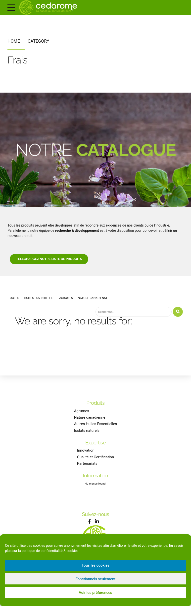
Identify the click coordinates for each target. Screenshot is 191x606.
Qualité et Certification (95, 460)
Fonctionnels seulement (96, 579)
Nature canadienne (89, 421)
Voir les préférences (95, 592)
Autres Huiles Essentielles (95, 427)
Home (13, 41)
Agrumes (81, 414)
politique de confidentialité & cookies (50, 551)
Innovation (86, 454)
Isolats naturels (86, 434)
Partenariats (87, 467)
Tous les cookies (95, 565)
